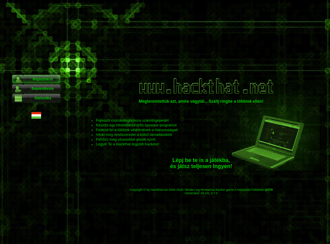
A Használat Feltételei (249, 189)
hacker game (225, 189)
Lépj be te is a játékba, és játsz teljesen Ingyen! (201, 163)
